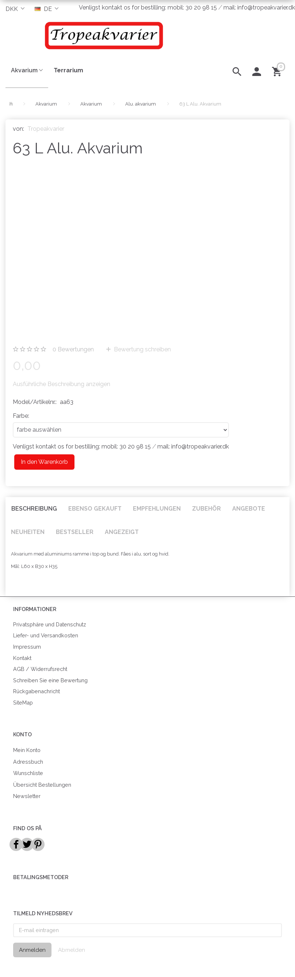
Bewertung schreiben (141, 349)
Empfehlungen (157, 508)
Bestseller (74, 531)
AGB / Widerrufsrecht (40, 669)
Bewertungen (73, 349)
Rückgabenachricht (36, 691)
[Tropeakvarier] (102, 35)
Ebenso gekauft (95, 508)
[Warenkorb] (278, 70)
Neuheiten (28, 531)
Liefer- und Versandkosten (45, 635)
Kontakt (22, 658)
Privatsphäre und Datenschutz (49, 624)
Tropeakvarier (45, 128)
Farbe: (21, 415)
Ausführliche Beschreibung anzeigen (61, 384)
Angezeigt (122, 531)
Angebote (248, 508)
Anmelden (32, 950)
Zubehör (206, 508)
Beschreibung (34, 508)
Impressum (27, 647)
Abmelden (71, 950)
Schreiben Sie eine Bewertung (50, 680)
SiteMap (23, 702)
